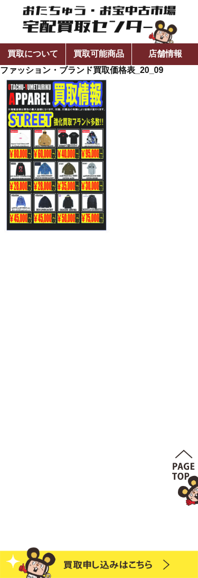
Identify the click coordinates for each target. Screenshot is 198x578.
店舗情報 (165, 53)
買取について (32, 53)
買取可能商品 (98, 53)
